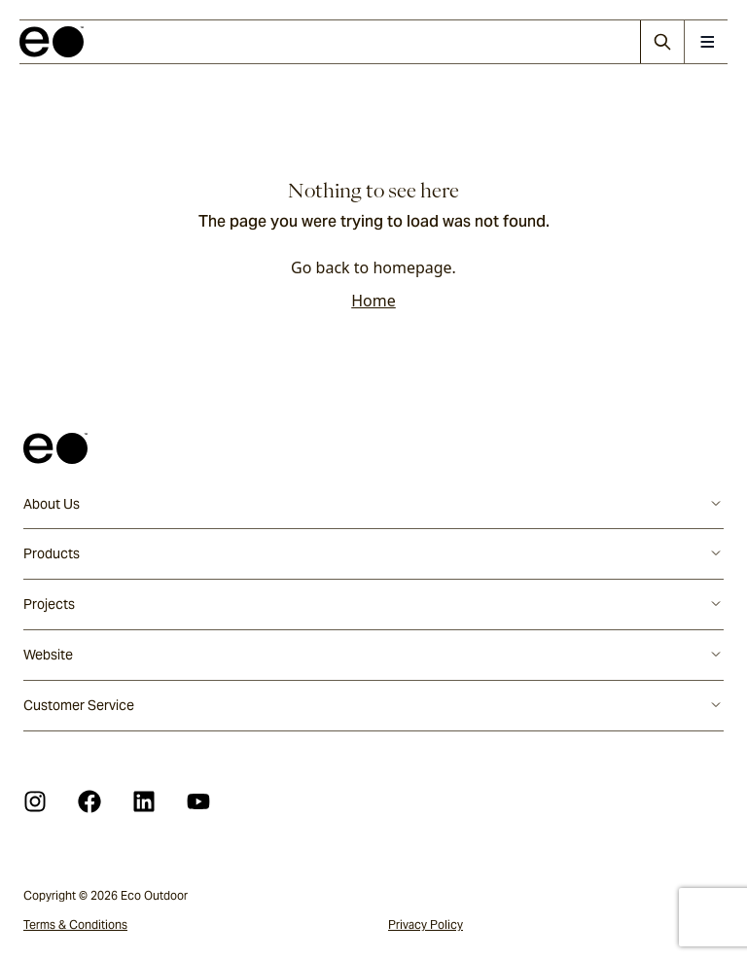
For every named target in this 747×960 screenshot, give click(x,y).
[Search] (662, 41)
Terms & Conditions (75, 924)
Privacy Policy (425, 924)
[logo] (51, 41)
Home (373, 300)
